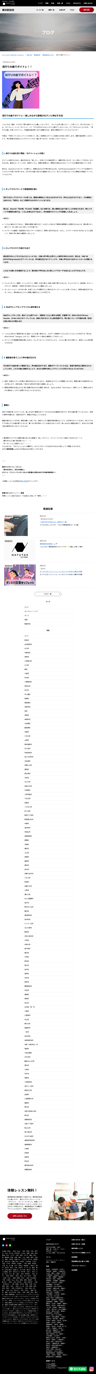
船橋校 (26, 698)
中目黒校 (27, 790)
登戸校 (26, 903)
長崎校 (26, 1157)
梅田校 (26, 1048)
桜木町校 (27, 919)
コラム (68, 3)
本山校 (26, 1019)
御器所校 (27, 1028)
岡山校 (26, 1115)
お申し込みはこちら (20, 1216)
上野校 (26, 740)
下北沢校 (27, 798)
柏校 (25, 711)
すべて (26, 607)
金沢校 (26, 969)
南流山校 (27, 686)
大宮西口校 (28, 661)
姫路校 (26, 1103)
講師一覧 (51, 10)
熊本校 (26, 1161)
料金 (52, 3)
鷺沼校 (26, 911)
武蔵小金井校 (28, 873)
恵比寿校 (27, 773)
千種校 (26, 1011)
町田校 (26, 882)
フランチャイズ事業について (81, 1253)
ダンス (26, 615)
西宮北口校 (28, 1090)
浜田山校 (27, 832)
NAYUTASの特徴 (50, 1247)
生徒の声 (62, 10)
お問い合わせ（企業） (79, 1244)
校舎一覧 (60, 3)
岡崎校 (26, 998)
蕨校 (25, 669)
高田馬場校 (28, 836)
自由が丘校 (28, 786)
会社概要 (74, 1270)
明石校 (26, 1107)
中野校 (26, 823)
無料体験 (87, 10)
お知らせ (55, 1249)
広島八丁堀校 (28, 1124)
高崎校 (26, 657)
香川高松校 (28, 1132)
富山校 (26, 965)
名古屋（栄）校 (29, 1007)
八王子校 (27, 878)
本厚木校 (27, 944)
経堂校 (26, 803)
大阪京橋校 (28, 1053)
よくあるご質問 (50, 1253)
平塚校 (26, 957)
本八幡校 (27, 694)
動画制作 (53, 1262)
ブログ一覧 (48, 594)
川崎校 (26, 890)
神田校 (26, 715)
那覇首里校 (28, 1169)
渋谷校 (26, 778)
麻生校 (26, 640)
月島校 (26, 732)
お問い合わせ (88, 3)
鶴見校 (26, 932)
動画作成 (27, 624)
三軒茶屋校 (28, 794)
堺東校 (26, 1078)
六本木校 (27, 736)
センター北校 (28, 923)
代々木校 (27, 782)
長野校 (26, 973)
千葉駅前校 (28, 682)
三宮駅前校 (28, 1082)
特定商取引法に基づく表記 (80, 1261)
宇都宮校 (27, 653)
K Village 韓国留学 (51, 1366)
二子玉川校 (28, 807)
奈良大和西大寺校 (30, 1111)
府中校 (26, 869)
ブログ (72, 10)
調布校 (26, 865)
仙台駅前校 (28, 644)
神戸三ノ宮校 (28, 1086)
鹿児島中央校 (28, 1165)
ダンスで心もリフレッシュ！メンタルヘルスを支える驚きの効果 (61, 571)
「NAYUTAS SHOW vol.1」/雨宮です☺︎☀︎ (53, 522)
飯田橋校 (27, 728)
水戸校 (26, 648)
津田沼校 (27, 707)
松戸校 (26, 690)
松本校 (26, 978)
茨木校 (26, 1074)
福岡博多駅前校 (29, 1140)
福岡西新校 (28, 1144)
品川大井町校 (28, 757)
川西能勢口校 (28, 1099)
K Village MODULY (62, 1368)
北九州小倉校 (28, 1136)
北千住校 (27, 748)
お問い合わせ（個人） (79, 1240)
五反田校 (27, 761)
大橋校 (26, 1149)
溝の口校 (27, 894)
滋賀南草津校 (28, 1040)
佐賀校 (26, 1153)
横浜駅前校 (8, 10)
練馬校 (26, 861)
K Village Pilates (50, 1368)
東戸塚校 (27, 948)
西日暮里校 (28, 744)
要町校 (26, 848)
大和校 (26, 940)
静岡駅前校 (28, 986)
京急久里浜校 (28, 936)
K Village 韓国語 (50, 1364)
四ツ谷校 (27, 811)
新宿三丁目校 (28, 815)
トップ (40, 3)
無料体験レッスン (77, 1248)
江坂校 (26, 1069)
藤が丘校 (27, 1023)
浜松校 (26, 990)
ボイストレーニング (31, 611)
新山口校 (27, 1128)
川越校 (26, 673)
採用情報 (74, 1257)
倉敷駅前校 (28, 1119)
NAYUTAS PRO (61, 1253)
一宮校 (26, 1032)
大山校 (26, 853)
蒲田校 (26, 769)
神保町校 (27, 719)
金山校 (26, 1003)
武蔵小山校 (28, 765)
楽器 (25, 620)
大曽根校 (27, 1015)
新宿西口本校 (28, 819)
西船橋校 (27, 703)
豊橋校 (26, 994)
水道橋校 (27, 723)
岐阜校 (26, 982)
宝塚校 (26, 1094)
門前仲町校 (28, 753)
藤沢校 (26, 953)
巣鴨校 (26, 840)
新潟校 (26, 961)
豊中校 (26, 1065)
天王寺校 (27, 1057)
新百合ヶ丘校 (28, 907)
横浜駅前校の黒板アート (48, 544)
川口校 (26, 665)
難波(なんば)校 (29, 1061)
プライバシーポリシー (79, 1266)
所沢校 (26, 678)
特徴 (46, 3)
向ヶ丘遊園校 (28, 898)
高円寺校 (27, 828)
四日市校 (27, 1036)
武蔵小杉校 (28, 886)
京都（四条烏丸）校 (31, 1044)
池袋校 (26, 844)
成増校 (26, 857)
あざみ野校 (28, 928)
